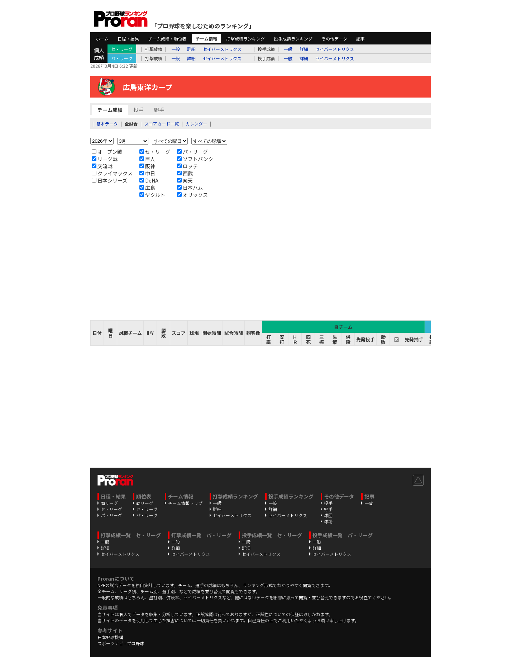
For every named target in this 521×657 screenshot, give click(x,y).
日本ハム (190, 187)
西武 (185, 173)
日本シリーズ (109, 180)
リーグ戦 (105, 158)
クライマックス (112, 173)
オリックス (192, 194)
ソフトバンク (195, 158)
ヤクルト (152, 194)
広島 (147, 187)
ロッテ (187, 166)
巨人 (147, 158)
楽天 (185, 180)
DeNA (148, 180)
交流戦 (102, 166)
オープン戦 (107, 151)
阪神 (147, 166)
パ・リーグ (192, 151)
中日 (147, 173)
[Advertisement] (260, 259)
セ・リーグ (154, 151)
